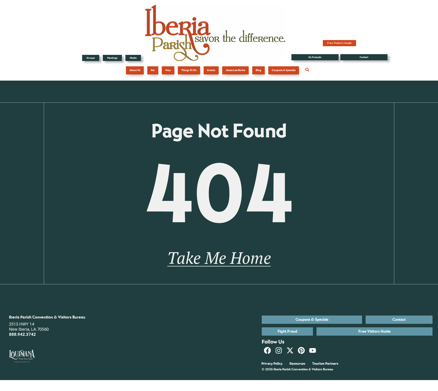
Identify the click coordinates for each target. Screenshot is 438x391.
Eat (153, 70)
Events (211, 70)
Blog (258, 70)
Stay (168, 70)
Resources (297, 369)
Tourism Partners (325, 369)
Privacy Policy (271, 369)
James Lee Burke (235, 70)
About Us (134, 70)
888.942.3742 (22, 340)
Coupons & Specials (283, 70)
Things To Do (189, 70)
